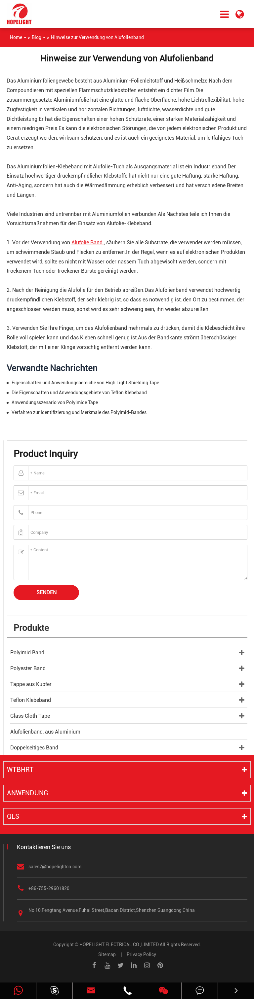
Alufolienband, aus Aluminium (45, 732)
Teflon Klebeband (30, 700)
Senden (46, 592)
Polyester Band (28, 668)
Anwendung (27, 793)
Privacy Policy (141, 954)
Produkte (31, 628)
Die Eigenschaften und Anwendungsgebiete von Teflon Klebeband (79, 392)
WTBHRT (20, 770)
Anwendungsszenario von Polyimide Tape (55, 402)
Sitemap (107, 954)
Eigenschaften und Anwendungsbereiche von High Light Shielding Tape (85, 382)
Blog (36, 37)
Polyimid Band (27, 652)
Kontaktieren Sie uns (44, 847)
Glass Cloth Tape (30, 716)
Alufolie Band (87, 242)
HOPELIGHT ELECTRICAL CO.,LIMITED (119, 944)
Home (16, 37)
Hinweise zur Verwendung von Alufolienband (97, 37)
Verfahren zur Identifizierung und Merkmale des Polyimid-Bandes (79, 412)
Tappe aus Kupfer (31, 684)
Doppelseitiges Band (34, 747)
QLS (13, 816)
